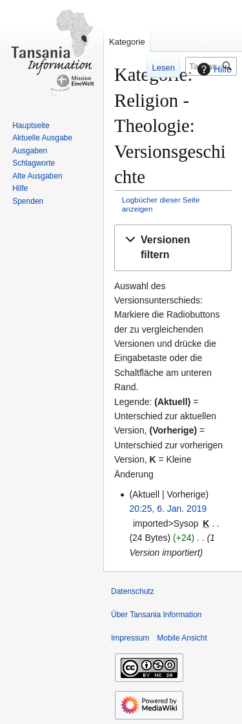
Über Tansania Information (156, 614)
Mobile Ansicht (182, 637)
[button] (173, 248)
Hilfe (213, 69)
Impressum (130, 637)
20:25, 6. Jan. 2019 (168, 508)
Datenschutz (132, 591)
